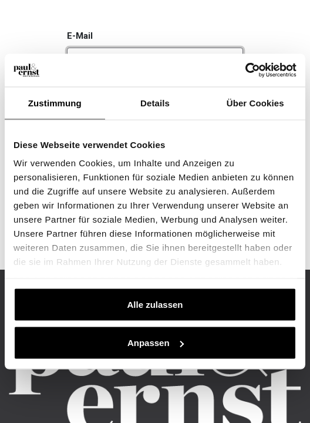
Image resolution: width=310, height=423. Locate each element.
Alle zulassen (155, 304)
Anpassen (155, 343)
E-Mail (80, 36)
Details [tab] (155, 103)
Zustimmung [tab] (55, 103)
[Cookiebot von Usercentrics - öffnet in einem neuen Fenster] (245, 70)
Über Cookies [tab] (255, 103)
